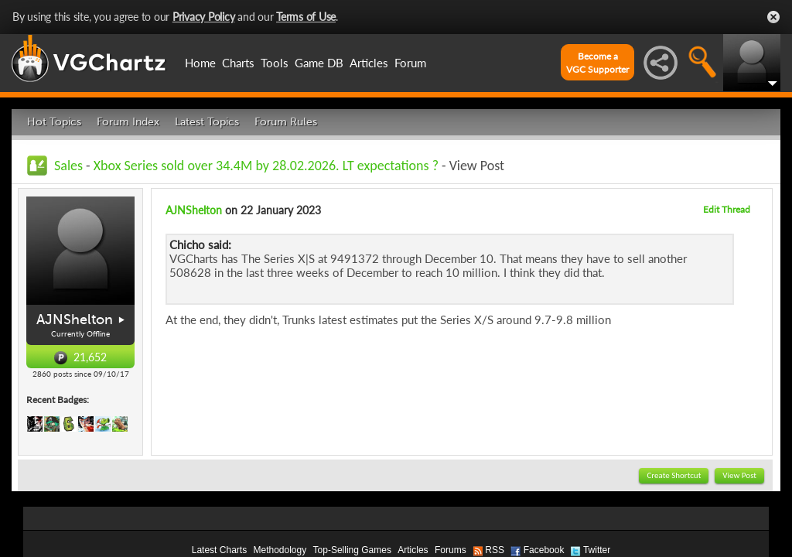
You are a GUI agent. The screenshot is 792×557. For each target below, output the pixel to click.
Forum (410, 63)
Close (773, 17)
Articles (369, 63)
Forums (450, 550)
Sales (68, 165)
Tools (274, 63)
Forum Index (128, 121)
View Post (739, 475)
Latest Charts (219, 550)
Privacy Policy (203, 16)
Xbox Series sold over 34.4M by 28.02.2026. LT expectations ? (266, 165)
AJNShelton (74, 319)
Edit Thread (726, 209)
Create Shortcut (674, 475)
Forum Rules (285, 121)
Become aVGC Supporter (597, 62)
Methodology (279, 550)
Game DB (319, 63)
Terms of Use (306, 16)
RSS (494, 550)
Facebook (544, 550)
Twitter (596, 550)
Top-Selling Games (352, 550)
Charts (238, 63)
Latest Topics (207, 121)
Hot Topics (54, 121)
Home (200, 63)
